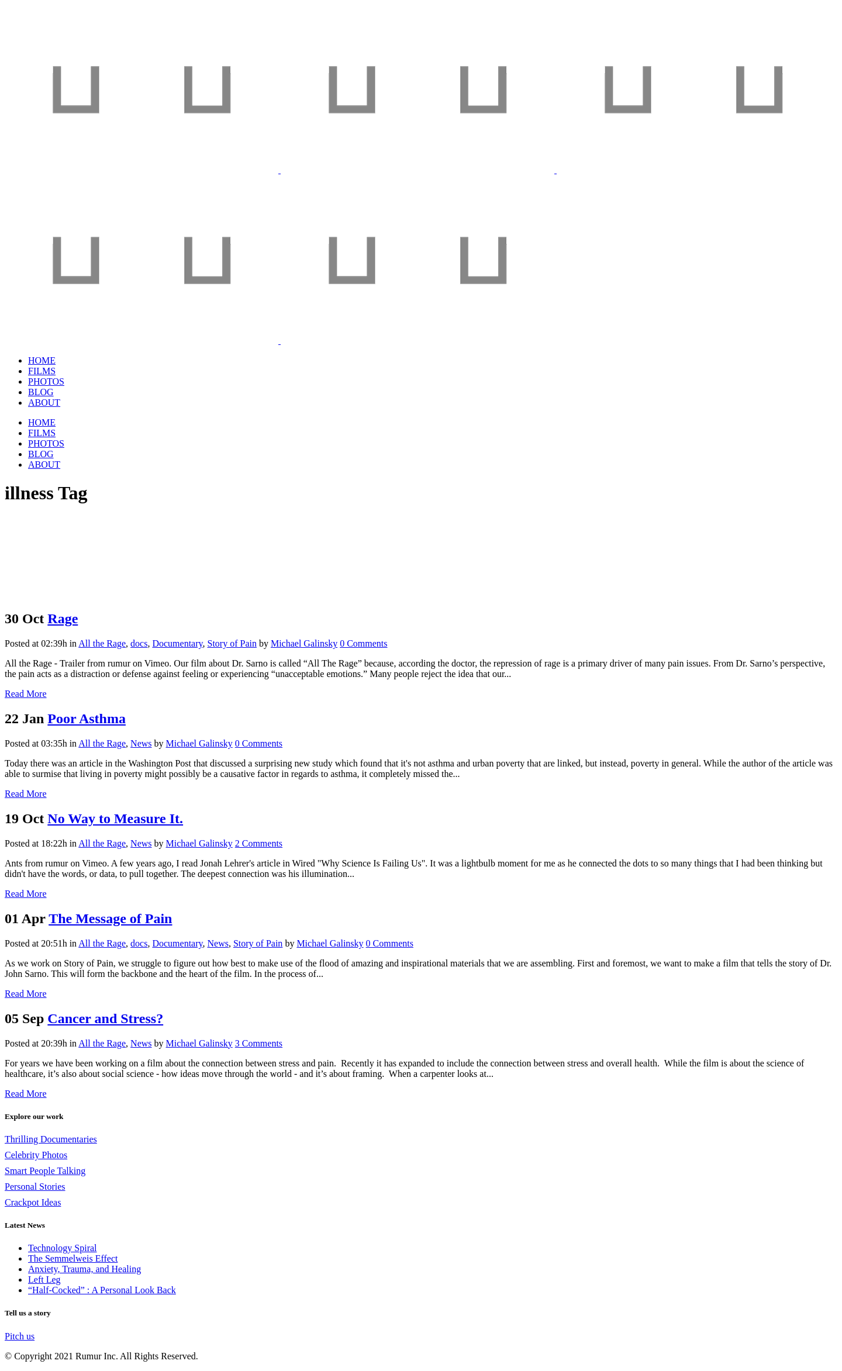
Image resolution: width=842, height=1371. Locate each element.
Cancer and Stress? (105, 1018)
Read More (26, 694)
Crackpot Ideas (33, 1202)
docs (138, 643)
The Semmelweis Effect (73, 1258)
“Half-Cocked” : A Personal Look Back (102, 1290)
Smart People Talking (45, 1171)
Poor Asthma (86, 718)
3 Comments (258, 1043)
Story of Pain (231, 643)
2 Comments (258, 843)
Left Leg (44, 1279)
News (140, 743)
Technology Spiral (62, 1248)
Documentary (177, 643)
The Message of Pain (110, 918)
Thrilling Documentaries (51, 1139)
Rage (62, 618)
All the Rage (102, 643)
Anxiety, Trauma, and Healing (84, 1269)
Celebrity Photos (36, 1155)
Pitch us (19, 1336)
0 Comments (363, 643)
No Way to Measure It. (115, 818)
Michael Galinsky (304, 643)
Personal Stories (35, 1187)
